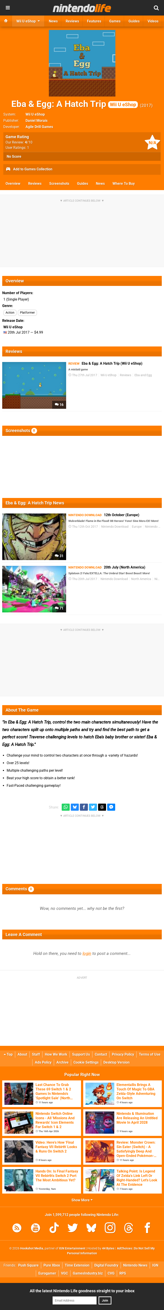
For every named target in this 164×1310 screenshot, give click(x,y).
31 (59, 556)
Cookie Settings (86, 1062)
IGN (155, 1265)
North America (141, 579)
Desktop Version (116, 1062)
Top (8, 1054)
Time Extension (77, 1265)
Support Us (81, 1054)
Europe (137, 527)
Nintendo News (135, 1265)
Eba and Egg (143, 375)
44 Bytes (108, 1248)
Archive (62, 1062)
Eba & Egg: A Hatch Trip (74, 104)
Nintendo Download (114, 527)
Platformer (27, 313)
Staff (36, 1054)
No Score (14, 156)
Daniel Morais (36, 120)
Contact (101, 1054)
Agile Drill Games (39, 127)
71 (59, 608)
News (100, 183)
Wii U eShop (35, 114)
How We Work (56, 1054)
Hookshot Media (31, 1248)
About (22, 1054)
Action (10, 313)
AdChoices (124, 1248)
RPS (122, 1273)
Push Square (28, 1265)
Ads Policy (43, 1062)
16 (59, 405)
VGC (64, 1273)
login (87, 953)
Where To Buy (124, 183)
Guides (82, 183)
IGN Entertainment (72, 1248)
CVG (111, 1273)
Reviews (34, 183)
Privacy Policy (123, 1054)
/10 (28, 142)
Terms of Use (149, 1054)
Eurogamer (47, 1273)
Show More (82, 1200)
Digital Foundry (106, 1265)
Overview (13, 183)
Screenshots (59, 183)
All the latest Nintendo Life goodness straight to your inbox (82, 1290)
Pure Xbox (51, 1265)
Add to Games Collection (29, 169)
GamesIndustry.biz (88, 1273)
